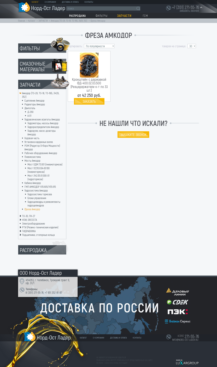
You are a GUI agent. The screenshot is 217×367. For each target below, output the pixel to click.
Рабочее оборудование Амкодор (40, 153)
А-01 (29, 115)
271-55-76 (39, 292)
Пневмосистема (32, 156)
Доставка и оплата (70, 2)
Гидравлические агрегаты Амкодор (42, 119)
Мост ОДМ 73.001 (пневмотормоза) (44, 164)
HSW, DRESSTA (29, 219)
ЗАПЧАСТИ (43, 20)
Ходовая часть (31, 138)
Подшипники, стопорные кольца (38, 234)
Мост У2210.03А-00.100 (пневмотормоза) (38, 169)
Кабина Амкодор (32, 183)
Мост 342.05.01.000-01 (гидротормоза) (38, 177)
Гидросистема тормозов (39, 194)
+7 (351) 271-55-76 (185, 7)
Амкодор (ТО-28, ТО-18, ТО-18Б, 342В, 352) (69, 20)
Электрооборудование (33, 223)
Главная (21, 20)
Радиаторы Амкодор (34, 104)
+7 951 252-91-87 (53, 292)
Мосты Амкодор (32, 160)
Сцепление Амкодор (34, 100)
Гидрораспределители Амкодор (43, 127)
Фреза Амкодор (32, 209)
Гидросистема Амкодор (36, 190)
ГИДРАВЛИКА (29, 231)
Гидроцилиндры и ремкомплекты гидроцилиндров (43, 203)
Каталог (35, 2)
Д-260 (30, 111)
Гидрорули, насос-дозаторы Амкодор (41, 132)
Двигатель (29, 108)
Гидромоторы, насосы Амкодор (42, 123)
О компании (50, 2)
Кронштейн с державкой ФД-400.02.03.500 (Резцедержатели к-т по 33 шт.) (89, 84)
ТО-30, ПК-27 (28, 216)
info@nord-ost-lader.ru (185, 339)
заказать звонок (189, 10)
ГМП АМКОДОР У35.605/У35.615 (40, 186)
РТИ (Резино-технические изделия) (40, 227)
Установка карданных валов (38, 142)
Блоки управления (36, 198)
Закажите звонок (133, 134)
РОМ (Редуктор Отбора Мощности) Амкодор (42, 147)
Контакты (89, 2)
